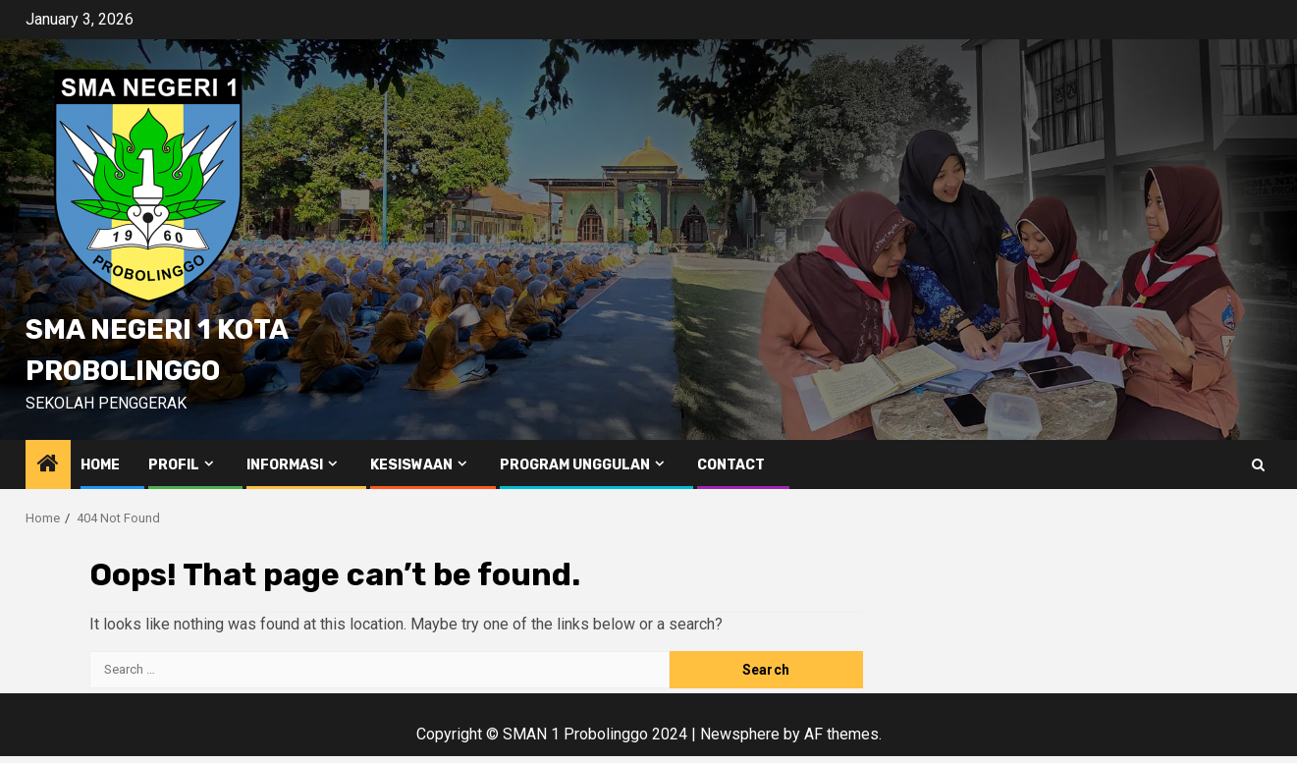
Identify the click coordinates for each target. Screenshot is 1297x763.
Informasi (284, 465)
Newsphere (740, 734)
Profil (173, 465)
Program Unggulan (575, 465)
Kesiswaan (411, 465)
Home (100, 465)
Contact (731, 465)
